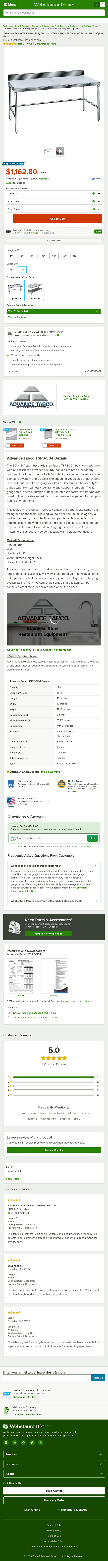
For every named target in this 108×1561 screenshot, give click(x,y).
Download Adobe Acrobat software (76, 1001)
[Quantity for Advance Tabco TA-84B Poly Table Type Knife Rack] (44, 445)
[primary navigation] (10, 4)
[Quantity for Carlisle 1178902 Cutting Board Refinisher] (8, 445)
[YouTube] (14, 1442)
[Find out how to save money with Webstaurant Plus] (7, 429)
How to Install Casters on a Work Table (44, 1012)
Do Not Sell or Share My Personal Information (54, 1546)
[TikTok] (32, 1442)
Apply (99, 232)
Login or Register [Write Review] (54, 1150)
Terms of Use (68, 846)
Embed (33, 656)
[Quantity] (9, 218)
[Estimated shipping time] (58, 334)
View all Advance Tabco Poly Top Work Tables (77, 397)
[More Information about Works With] (20, 422)
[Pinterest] (40, 1442)
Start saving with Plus (24, 1397)
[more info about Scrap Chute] (93, 201)
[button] (48, 151)
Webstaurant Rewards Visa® (30, 233)
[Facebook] (23, 1442)
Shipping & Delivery (72, 1509)
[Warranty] (54, 977)
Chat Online (30, 1509)
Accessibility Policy (54, 1541)
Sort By (10, 1167)
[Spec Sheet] (20, 977)
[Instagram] (6, 1442)
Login (9, 182)
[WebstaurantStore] (45, 1426)
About (11, 656)
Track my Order (54, 1500)
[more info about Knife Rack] (93, 193)
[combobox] (54, 12)
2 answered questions (45, 44)
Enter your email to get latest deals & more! (34, 1372)
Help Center (54, 1490)
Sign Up (98, 1377)
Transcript (22, 656)
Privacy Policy (85, 846)
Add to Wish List (54, 240)
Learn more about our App (27, 1414)
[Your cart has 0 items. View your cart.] (99, 4)
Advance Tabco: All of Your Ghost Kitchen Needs (39, 649)
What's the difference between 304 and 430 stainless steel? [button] (46, 901)
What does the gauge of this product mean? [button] (36, 865)
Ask (92, 838)
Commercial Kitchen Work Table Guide (44, 1017)
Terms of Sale (54, 1525)
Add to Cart (17, 445)
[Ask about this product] (54, 838)
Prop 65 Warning (49, 771)
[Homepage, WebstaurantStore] (54, 4)
